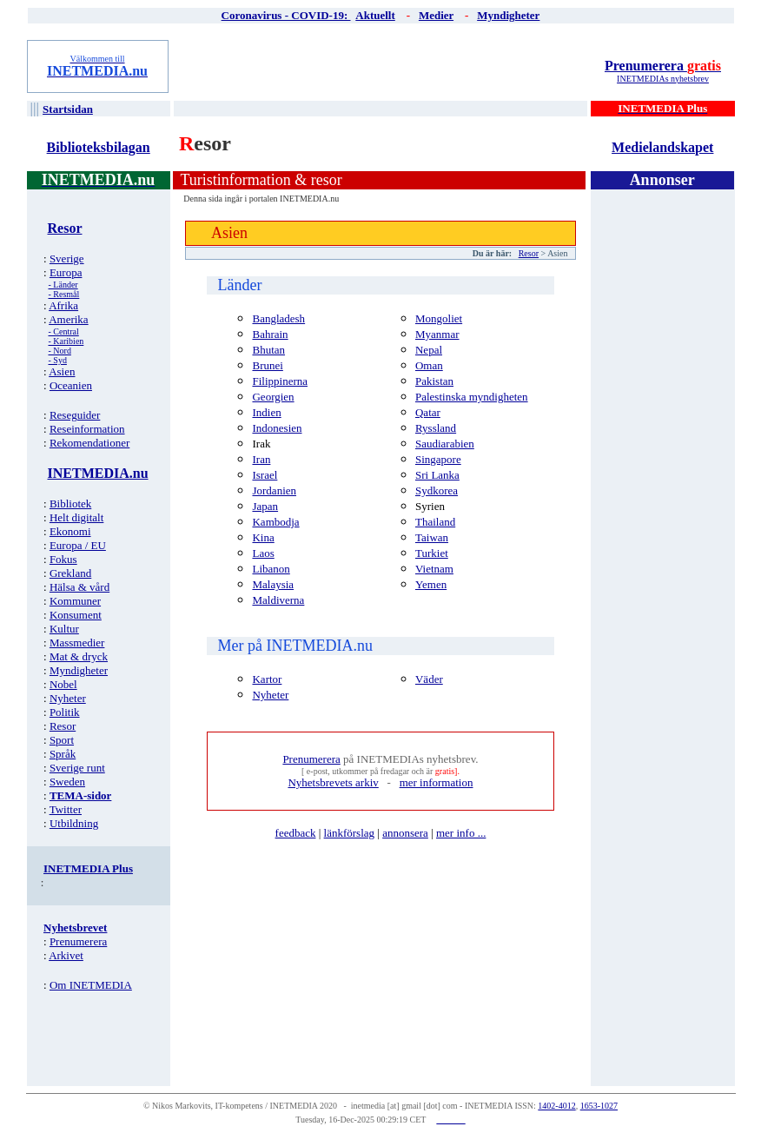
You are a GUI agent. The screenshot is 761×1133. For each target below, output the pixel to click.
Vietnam (434, 568)
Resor (63, 725)
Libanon (270, 568)
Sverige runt (77, 767)
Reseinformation (87, 428)
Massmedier (77, 642)
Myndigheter (79, 670)
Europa (66, 272)
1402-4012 (556, 1105)
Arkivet (66, 955)
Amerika (68, 319)
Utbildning (74, 823)
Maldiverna (278, 599)
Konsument (76, 614)
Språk (63, 753)
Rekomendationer (89, 442)
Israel (264, 474)
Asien (62, 371)
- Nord (60, 350)
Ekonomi (70, 531)
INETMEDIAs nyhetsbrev (663, 78)
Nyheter (68, 698)
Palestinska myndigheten (471, 396)
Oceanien (71, 385)
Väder (429, 679)
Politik (65, 712)
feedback (295, 832)
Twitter (66, 809)
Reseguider (75, 414)
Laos (263, 553)
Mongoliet (438, 318)
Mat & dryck (79, 656)
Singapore (438, 459)
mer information (436, 782)
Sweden (67, 781)
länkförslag (349, 832)
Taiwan (431, 537)
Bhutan (268, 349)
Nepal (428, 349)
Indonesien (276, 427)
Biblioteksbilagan (98, 147)
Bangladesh (278, 318)
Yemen (431, 584)
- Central (64, 331)
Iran (261, 459)
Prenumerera (663, 65)
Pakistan (434, 381)
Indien (266, 412)
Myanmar (437, 334)
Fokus (63, 559)
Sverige (67, 258)
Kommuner (75, 600)
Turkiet (431, 553)
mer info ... (461, 832)
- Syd (58, 360)
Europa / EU (78, 545)
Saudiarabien (444, 443)
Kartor (266, 679)
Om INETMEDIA (91, 984)
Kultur (64, 628)
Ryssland (435, 427)
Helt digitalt (76, 517)
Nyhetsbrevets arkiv (333, 782)
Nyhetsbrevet (75, 927)
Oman (429, 365)
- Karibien (66, 341)
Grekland (70, 573)
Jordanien (274, 490)
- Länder (63, 284)
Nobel (63, 684)
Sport (62, 739)
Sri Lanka (437, 474)
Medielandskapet (662, 147)
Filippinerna (280, 381)
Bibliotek (70, 503)
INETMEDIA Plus (88, 868)
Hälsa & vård (79, 586)
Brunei (267, 365)
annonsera (405, 832)
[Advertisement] (381, 66)
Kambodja (275, 521)
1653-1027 (599, 1105)
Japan (265, 506)
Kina (263, 537)
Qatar (427, 412)
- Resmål (64, 294)
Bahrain (270, 334)
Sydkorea (436, 490)
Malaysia (273, 584)
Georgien (273, 396)
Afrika (63, 305)
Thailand (435, 521)
